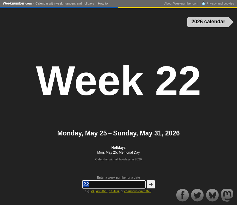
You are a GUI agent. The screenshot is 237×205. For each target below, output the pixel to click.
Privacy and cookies (218, 3)
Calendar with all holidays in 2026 (118, 159)
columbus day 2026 (137, 191)
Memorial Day (129, 152)
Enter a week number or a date (118, 177)
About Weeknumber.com (181, 3)
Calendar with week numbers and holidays (64, 3)
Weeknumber (17, 3)
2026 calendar (208, 21)
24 (92, 191)
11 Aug (114, 191)
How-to (103, 3)
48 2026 (102, 191)
